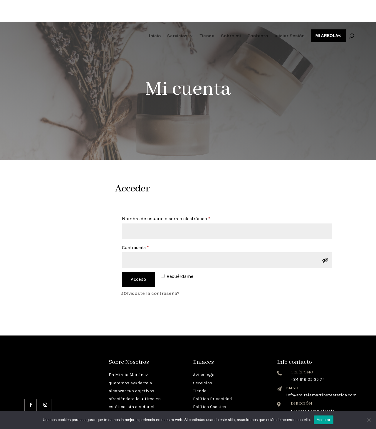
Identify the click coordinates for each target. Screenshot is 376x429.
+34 (308, 357)
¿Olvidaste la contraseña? (150, 271)
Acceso (138, 257)
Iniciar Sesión (289, 14)
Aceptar (323, 420)
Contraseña (147, 224)
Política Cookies (209, 385)
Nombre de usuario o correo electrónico (178, 196)
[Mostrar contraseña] (325, 238)
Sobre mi (231, 14)
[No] (369, 420)
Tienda (207, 14)
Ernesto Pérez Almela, (313, 389)
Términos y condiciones (217, 392)
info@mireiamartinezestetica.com (321, 373)
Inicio (155, 14)
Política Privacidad (212, 377)
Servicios (177, 14)
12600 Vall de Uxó (308, 395)
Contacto (257, 14)
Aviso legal (204, 352)
